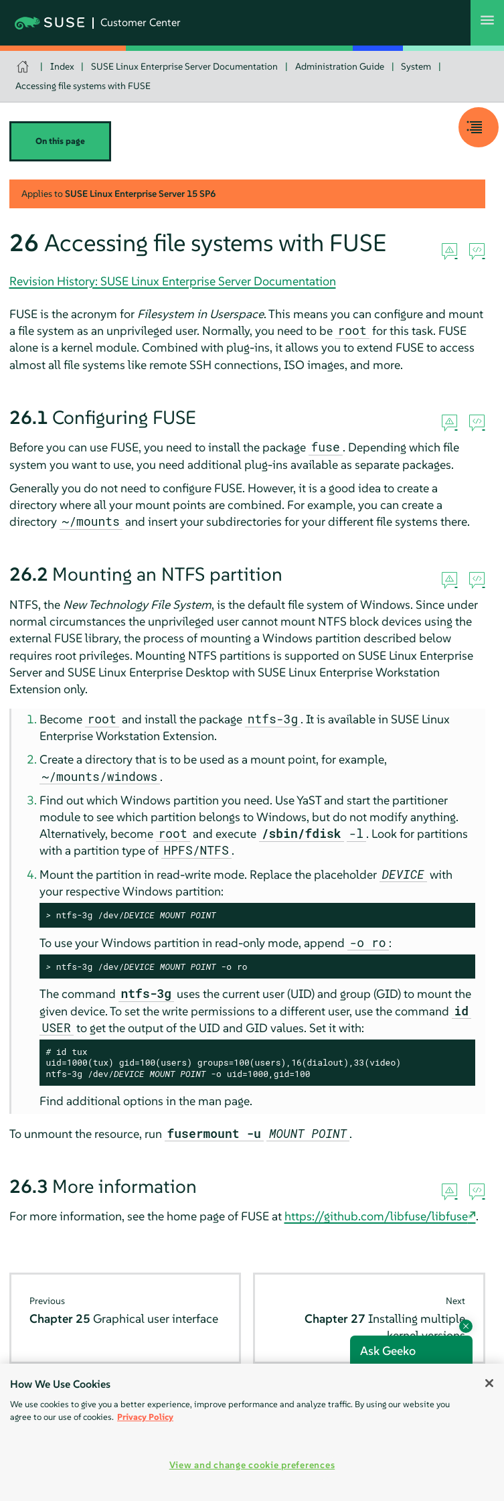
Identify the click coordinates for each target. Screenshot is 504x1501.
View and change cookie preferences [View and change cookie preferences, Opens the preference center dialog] (252, 1465)
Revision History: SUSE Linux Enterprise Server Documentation (172, 281)
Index (62, 66)
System (416, 66)
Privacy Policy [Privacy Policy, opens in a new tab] (145, 1417)
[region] (252, 1432)
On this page (60, 141)
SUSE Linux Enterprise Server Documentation (184, 66)
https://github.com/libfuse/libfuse (376, 1216)
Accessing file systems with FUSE (83, 86)
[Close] (489, 1383)
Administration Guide (339, 66)
